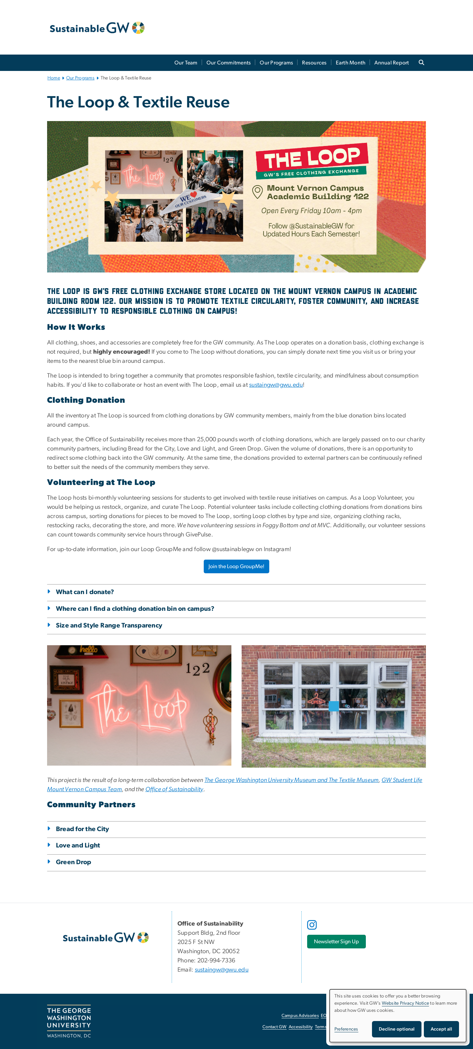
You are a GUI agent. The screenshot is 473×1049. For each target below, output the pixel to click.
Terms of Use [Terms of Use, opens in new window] (327, 1027)
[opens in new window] (312, 930)
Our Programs (276, 62)
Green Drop (73, 862)
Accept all (441, 1029)
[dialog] (398, 1015)
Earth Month (351, 62)
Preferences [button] (346, 1029)
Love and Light (78, 845)
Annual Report (391, 62)
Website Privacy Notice (405, 1003)
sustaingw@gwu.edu (276, 385)
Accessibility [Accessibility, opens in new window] (301, 1027)
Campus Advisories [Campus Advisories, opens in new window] (300, 1016)
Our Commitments (228, 62)
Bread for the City (82, 829)
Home (53, 78)
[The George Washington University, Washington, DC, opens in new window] (69, 1021)
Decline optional (397, 1029)
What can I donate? (85, 592)
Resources (314, 62)
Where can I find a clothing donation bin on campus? (135, 609)
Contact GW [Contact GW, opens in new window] (274, 1027)
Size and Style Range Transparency (109, 625)
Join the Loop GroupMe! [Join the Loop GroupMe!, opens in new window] (236, 566)
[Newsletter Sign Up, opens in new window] (336, 941)
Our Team (186, 62)
